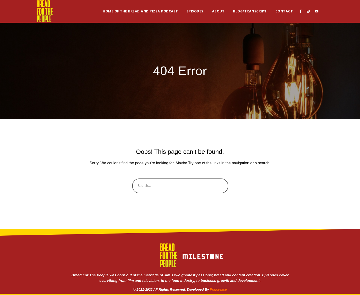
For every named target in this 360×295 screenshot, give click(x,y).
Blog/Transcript (250, 11)
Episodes (195, 11)
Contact (284, 11)
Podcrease (218, 289)
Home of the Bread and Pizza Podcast (140, 11)
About (218, 11)
